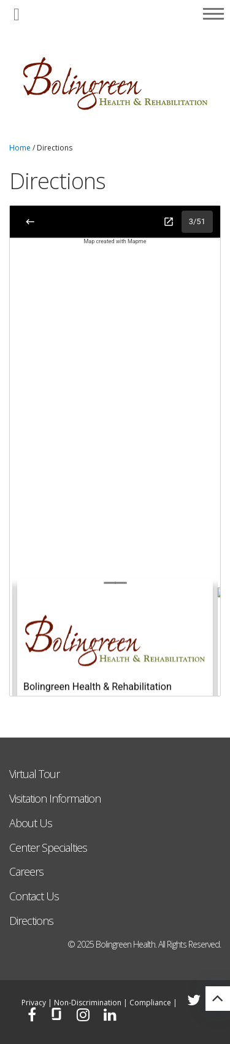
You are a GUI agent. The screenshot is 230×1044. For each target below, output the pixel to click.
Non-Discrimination (87, 1002)
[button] (16, 15)
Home (20, 147)
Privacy (33, 1002)
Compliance (150, 1002)
